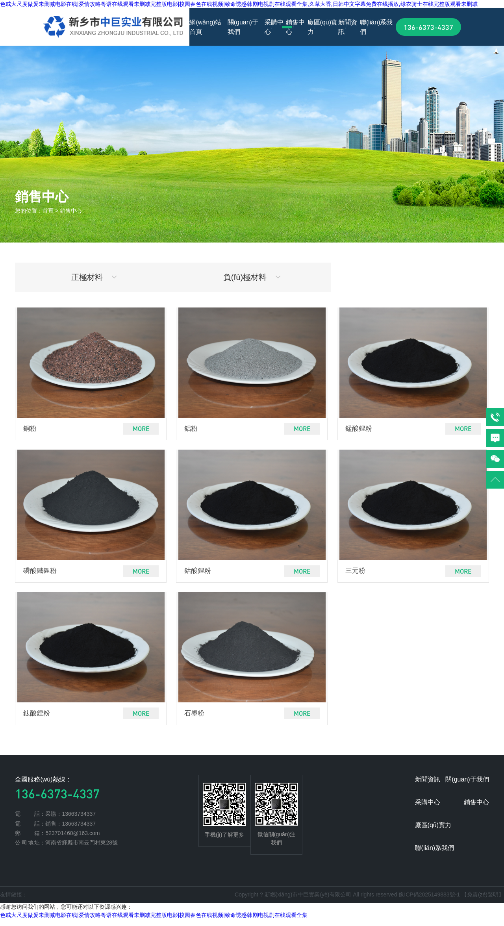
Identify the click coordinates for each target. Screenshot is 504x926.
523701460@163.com (72, 839)
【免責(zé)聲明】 (482, 901)
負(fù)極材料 (252, 278)
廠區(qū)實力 (322, 27)
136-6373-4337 (428, 26)
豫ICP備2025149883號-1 (429, 901)
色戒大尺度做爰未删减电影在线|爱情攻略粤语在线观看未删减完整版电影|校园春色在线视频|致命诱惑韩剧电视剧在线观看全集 (154, 922)
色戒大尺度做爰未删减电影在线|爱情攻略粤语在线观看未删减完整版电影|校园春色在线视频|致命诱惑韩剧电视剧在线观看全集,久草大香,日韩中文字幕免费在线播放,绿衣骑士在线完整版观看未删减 (239, 4)
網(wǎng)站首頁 (205, 27)
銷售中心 (295, 27)
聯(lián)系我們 (376, 27)
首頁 (48, 210)
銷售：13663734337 (70, 830)
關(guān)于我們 (243, 27)
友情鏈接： (14, 901)
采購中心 (274, 27)
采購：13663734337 (70, 820)
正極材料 (94, 278)
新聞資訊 (347, 27)
